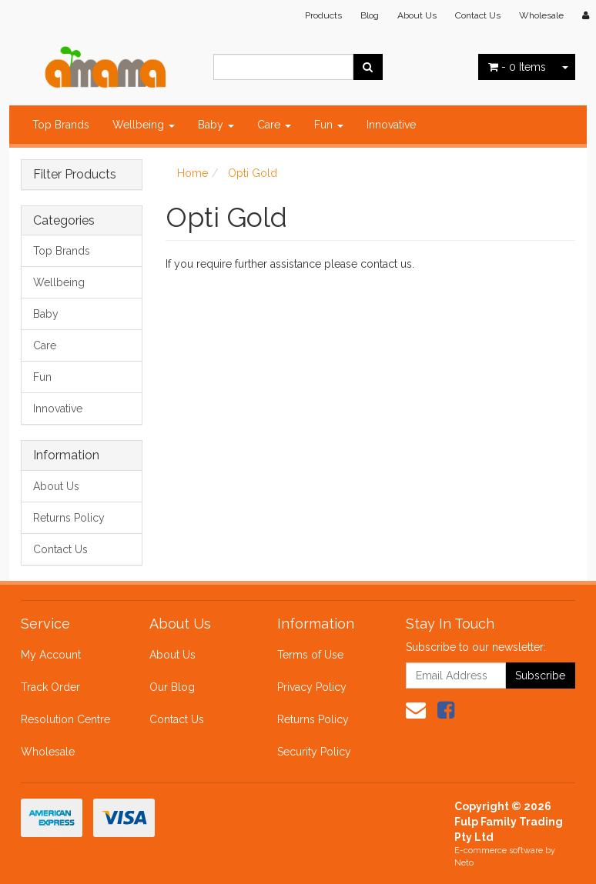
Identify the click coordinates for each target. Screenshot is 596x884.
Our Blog (172, 687)
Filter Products (74, 175)
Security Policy (314, 752)
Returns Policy (69, 518)
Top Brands (60, 124)
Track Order (50, 687)
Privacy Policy (312, 687)
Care (274, 124)
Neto (464, 863)
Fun (328, 124)
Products (323, 15)
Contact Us (478, 15)
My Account (51, 655)
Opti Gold (252, 173)
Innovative (391, 124)
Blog (369, 15)
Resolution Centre (65, 719)
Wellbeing (143, 124)
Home (192, 173)
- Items (517, 67)
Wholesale (541, 15)
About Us (417, 15)
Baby (216, 124)
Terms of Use (310, 655)
